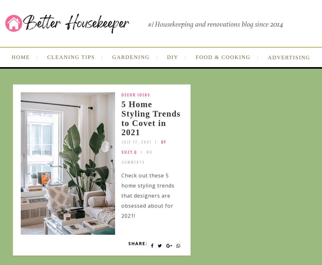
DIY (172, 57)
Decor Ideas (135, 94)
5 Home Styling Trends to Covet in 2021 (150, 118)
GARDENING (131, 57)
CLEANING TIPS (71, 57)
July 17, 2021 (136, 142)
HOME (21, 57)
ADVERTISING (289, 57)
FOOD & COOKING (223, 57)
